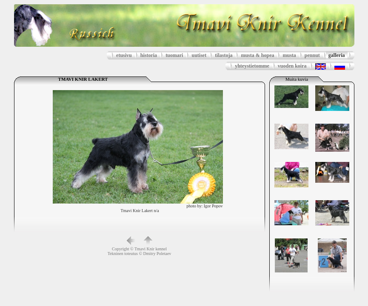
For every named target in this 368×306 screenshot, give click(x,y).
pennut (312, 55)
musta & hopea (257, 55)
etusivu (124, 55)
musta (289, 55)
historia (149, 55)
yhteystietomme (252, 66)
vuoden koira (292, 66)
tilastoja (223, 55)
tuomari (174, 55)
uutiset (199, 55)
